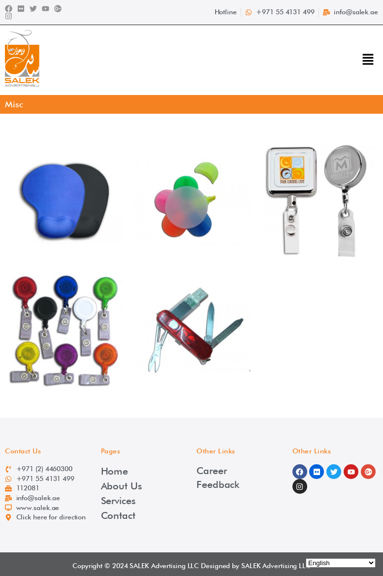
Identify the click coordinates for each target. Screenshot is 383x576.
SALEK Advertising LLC (164, 566)
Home (114, 471)
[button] (368, 59)
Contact (118, 515)
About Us (121, 486)
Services (118, 501)
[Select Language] (341, 563)
